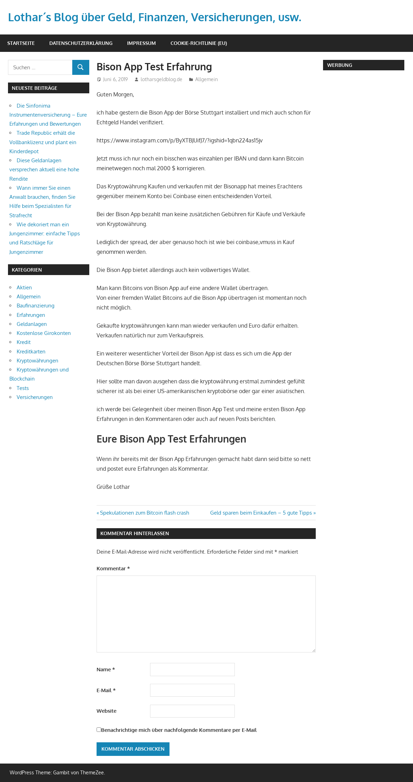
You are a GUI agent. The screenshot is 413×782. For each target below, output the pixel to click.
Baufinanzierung (36, 305)
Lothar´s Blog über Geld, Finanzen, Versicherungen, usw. (154, 17)
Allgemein (206, 79)
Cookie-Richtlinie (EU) (199, 43)
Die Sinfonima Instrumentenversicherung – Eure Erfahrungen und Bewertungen (48, 114)
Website (106, 710)
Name (106, 669)
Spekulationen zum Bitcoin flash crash (144, 512)
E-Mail (106, 690)
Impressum (141, 43)
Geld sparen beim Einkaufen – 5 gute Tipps (261, 512)
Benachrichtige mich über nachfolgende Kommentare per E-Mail (177, 730)
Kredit (24, 342)
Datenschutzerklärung (81, 43)
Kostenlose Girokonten (44, 333)
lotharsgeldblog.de (161, 79)
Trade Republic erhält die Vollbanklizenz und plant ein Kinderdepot (42, 142)
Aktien (24, 287)
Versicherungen (35, 397)
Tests (23, 388)
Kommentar (113, 568)
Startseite (21, 43)
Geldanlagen (32, 324)
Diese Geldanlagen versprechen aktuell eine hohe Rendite (44, 169)
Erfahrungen (31, 315)
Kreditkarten (31, 351)
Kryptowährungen (37, 360)
